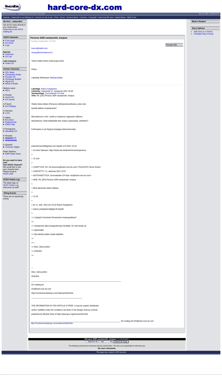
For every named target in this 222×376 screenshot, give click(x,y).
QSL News (9, 72)
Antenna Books (73, 17)
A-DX (7, 113)
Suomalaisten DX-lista (54, 93)
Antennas (9, 54)
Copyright (93, 17)
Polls (57, 17)
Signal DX (9, 81)
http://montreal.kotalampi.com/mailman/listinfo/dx (52, 323)
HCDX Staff (8, 174)
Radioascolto (10, 122)
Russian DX (10, 77)
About (62, 17)
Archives (83, 17)
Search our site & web (44, 17)
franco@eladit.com (39, 48)
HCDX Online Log (10, 185)
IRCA (7, 90)
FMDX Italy (10, 124)
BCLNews (9, 120)
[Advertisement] (107, 27)
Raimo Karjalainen (49, 89)
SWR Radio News (13, 154)
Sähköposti (54, 78)
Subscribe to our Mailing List (23, 17)
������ (11, 140)
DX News (9, 43)
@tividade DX (11, 131)
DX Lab (8, 56)
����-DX (10, 138)
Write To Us (131, 17)
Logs (7, 45)
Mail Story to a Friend (203, 32)
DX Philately (10, 106)
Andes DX (9, 63)
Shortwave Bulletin (13, 79)
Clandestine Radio (13, 75)
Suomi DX (9, 97)
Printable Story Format (203, 34)
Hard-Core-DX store (106, 17)
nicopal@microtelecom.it (42, 52)
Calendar (6, 17)
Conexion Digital (12, 147)
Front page (10, 41)
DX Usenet (10, 99)
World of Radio (11, 84)
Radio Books (120, 17)
